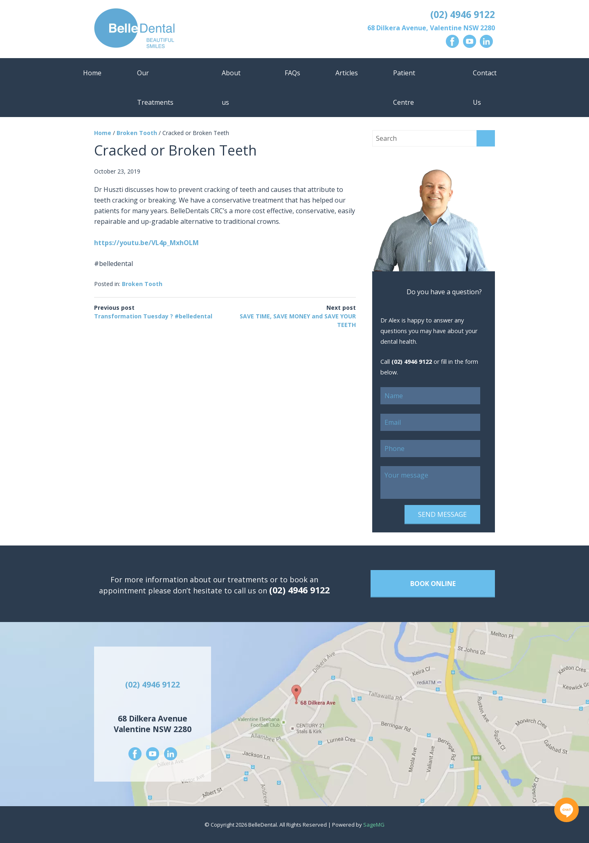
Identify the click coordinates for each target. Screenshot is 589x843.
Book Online (433, 583)
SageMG (373, 824)
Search (486, 138)
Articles (346, 72)
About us (231, 87)
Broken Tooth (137, 133)
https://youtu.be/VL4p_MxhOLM (146, 242)
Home (92, 72)
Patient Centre (404, 87)
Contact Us (485, 87)
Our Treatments (155, 87)
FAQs (292, 72)
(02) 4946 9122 (462, 14)
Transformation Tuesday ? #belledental (153, 316)
